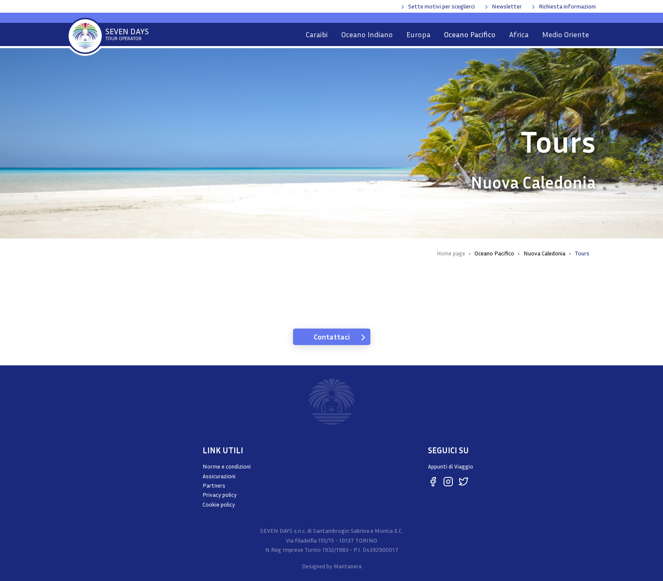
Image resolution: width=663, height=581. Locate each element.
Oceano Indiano (367, 34)
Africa (519, 34)
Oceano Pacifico (470, 34)
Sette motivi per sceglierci (441, 6)
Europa (418, 34)
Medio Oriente (565, 34)
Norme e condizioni (227, 466)
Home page (451, 253)
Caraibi (317, 34)
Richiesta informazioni (567, 6)
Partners (214, 485)
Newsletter (507, 6)
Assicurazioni (219, 476)
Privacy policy (220, 494)
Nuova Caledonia (544, 253)
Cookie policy (219, 504)
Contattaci (332, 336)
